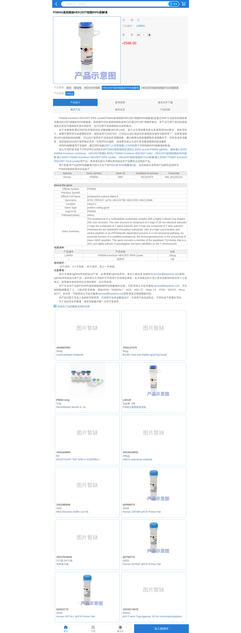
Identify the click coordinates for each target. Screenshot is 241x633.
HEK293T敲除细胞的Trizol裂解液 (160, 87)
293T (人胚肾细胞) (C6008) (119, 145)
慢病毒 (77, 87)
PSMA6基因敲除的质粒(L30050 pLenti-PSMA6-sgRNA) (137, 149)
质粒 (68, 87)
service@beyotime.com (166, 274)
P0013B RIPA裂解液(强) (122, 165)
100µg (69, 93)
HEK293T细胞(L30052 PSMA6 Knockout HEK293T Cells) (120, 153)
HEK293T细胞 (92, 87)
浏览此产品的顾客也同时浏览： (74, 306)
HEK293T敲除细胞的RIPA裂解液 (121, 87)
